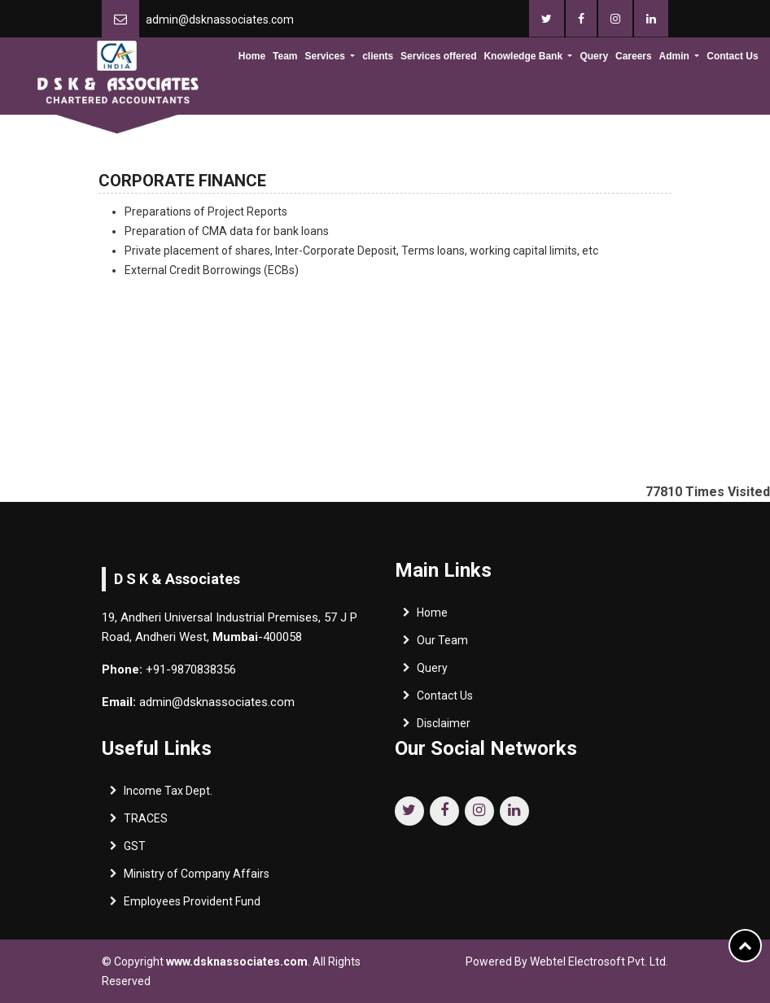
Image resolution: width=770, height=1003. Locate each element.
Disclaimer (443, 727)
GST (135, 850)
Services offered (438, 56)
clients (377, 56)
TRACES (146, 822)
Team (285, 56)
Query (594, 56)
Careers (633, 56)
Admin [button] (676, 56)
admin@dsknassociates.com (220, 19)
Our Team (442, 644)
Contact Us (732, 56)
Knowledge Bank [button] (524, 56)
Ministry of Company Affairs (196, 877)
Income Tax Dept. (168, 794)
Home (251, 56)
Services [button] (326, 56)
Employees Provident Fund (192, 905)
